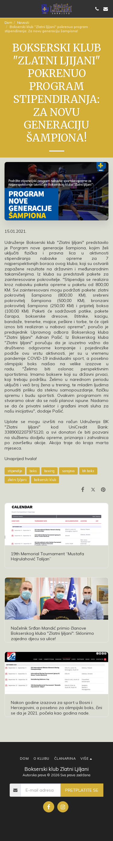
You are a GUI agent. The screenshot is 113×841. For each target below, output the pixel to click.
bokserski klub (45, 480)
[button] (7, 8)
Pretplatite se (81, 790)
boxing (49, 471)
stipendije (15, 471)
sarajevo (68, 471)
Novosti (23, 22)
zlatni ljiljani (17, 480)
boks (33, 471)
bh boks (88, 471)
